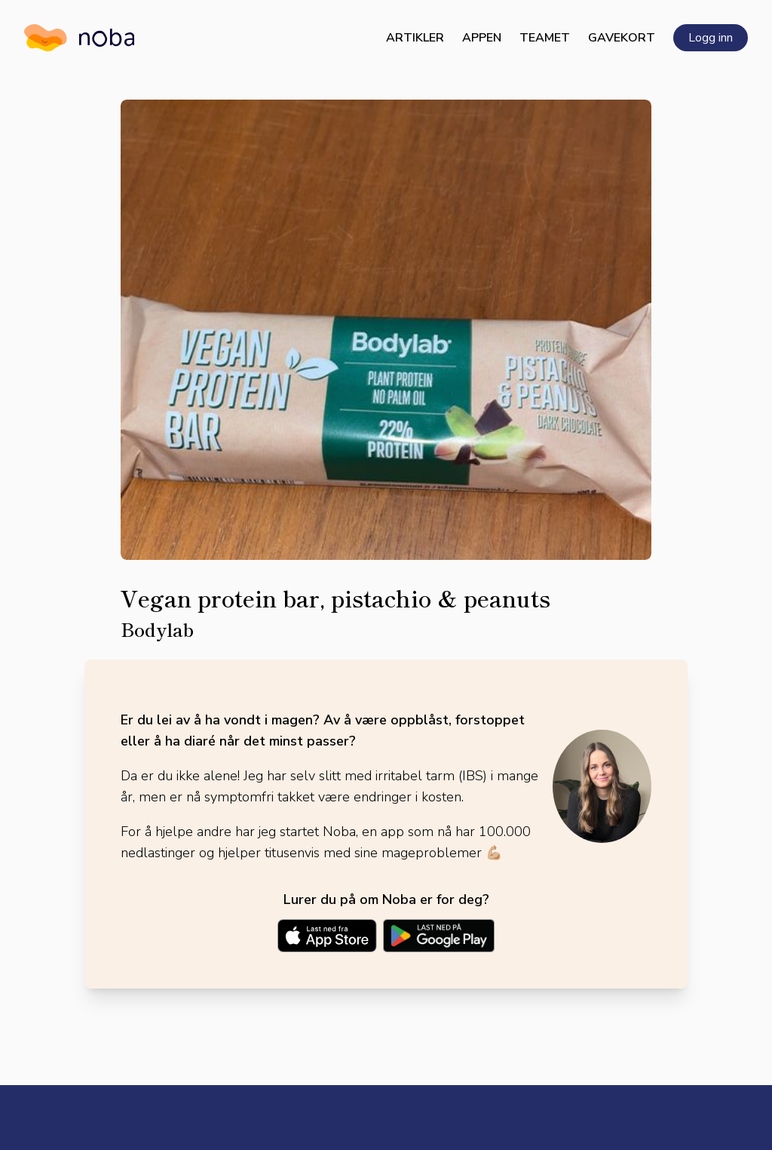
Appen (481, 37)
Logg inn (710, 37)
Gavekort (621, 37)
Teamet (544, 37)
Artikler (415, 37)
